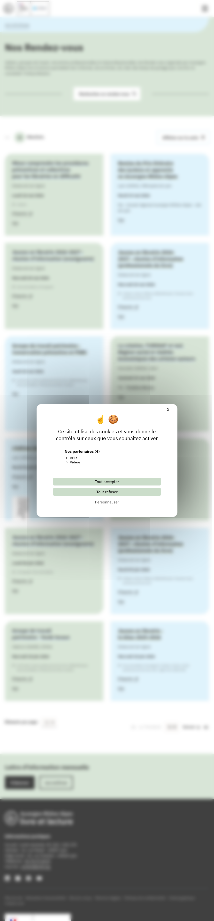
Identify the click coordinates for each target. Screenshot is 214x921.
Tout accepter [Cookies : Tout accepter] (107, 481)
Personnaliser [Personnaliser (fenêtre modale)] (107, 502)
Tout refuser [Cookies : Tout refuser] (107, 491)
